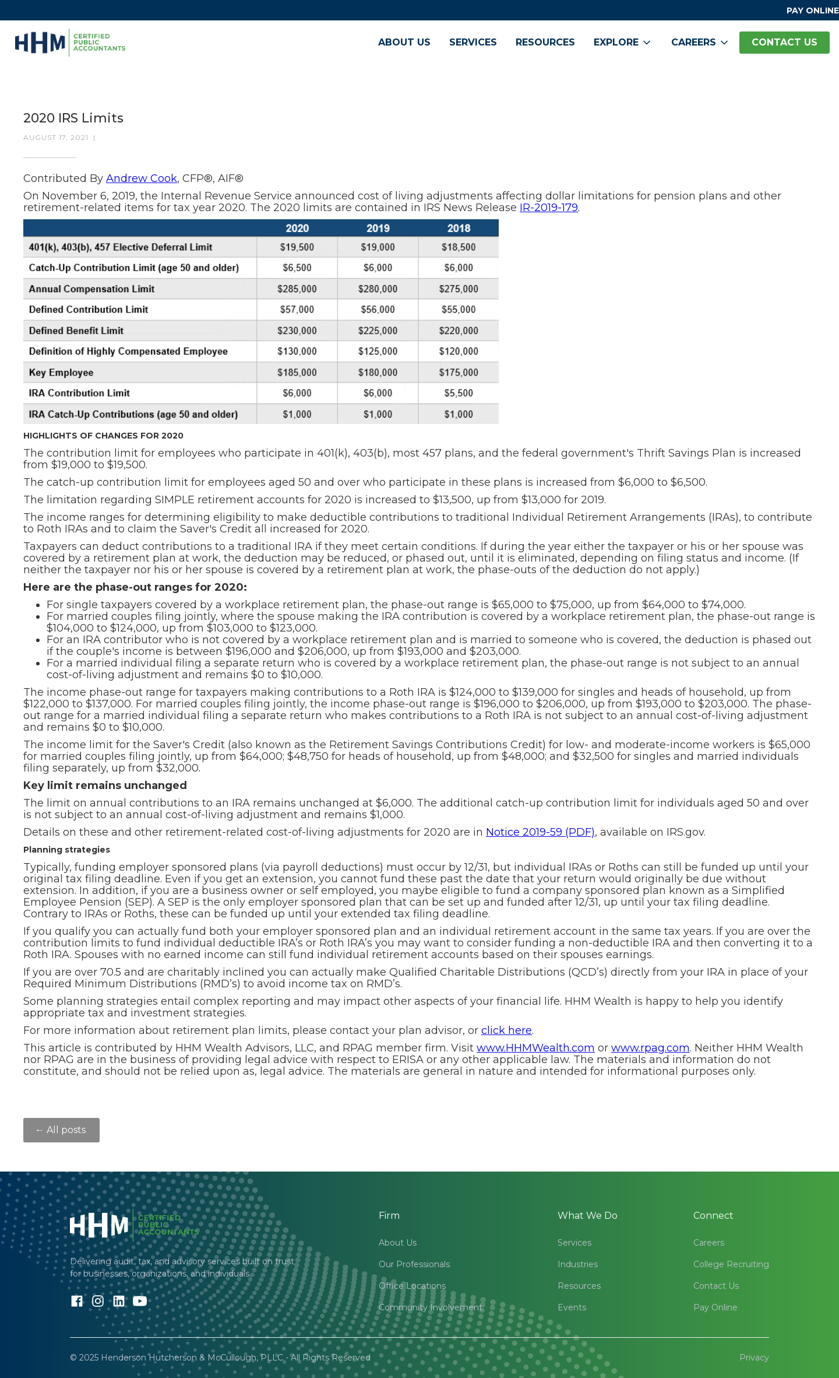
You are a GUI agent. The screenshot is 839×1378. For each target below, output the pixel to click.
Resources (545, 42)
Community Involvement (430, 1307)
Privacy (754, 1357)
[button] (623, 42)
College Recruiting (731, 1264)
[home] (70, 42)
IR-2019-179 (549, 207)
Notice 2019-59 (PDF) (540, 832)
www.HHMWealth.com (536, 1048)
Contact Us (716, 1286)
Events (572, 1307)
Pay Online (715, 1307)
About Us (404, 42)
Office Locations (412, 1286)
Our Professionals (414, 1264)
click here (506, 1030)
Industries (578, 1264)
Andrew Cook (141, 178)
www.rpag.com (650, 1048)
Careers (708, 1242)
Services (473, 42)
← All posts (61, 1129)
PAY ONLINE (813, 10)
